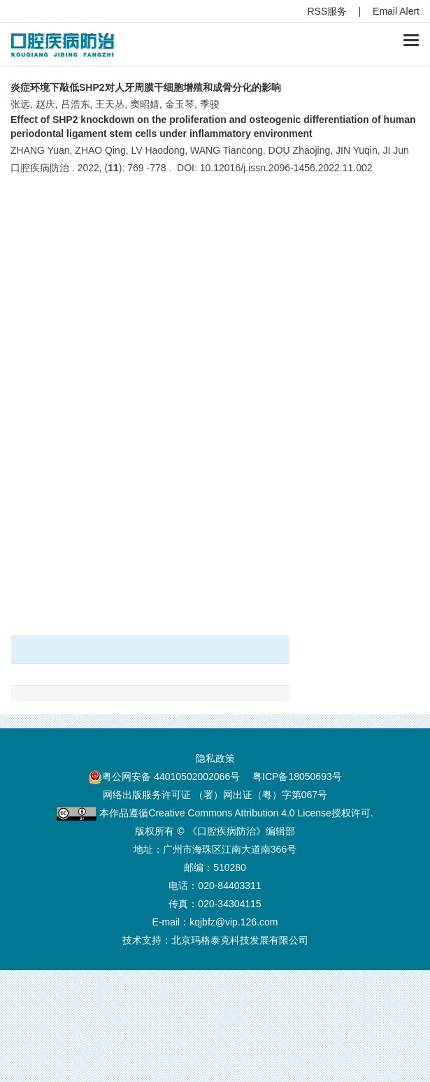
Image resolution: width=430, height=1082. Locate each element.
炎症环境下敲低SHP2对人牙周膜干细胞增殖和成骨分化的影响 (145, 87)
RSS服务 (327, 11)
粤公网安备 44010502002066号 (171, 776)
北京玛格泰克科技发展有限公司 (239, 940)
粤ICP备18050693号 (297, 776)
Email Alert (396, 11)
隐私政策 (215, 758)
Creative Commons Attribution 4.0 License (239, 812)
